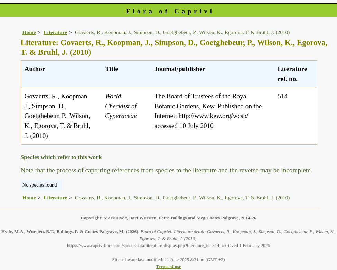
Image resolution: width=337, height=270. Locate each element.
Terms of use (168, 266)
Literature (55, 32)
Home (29, 32)
